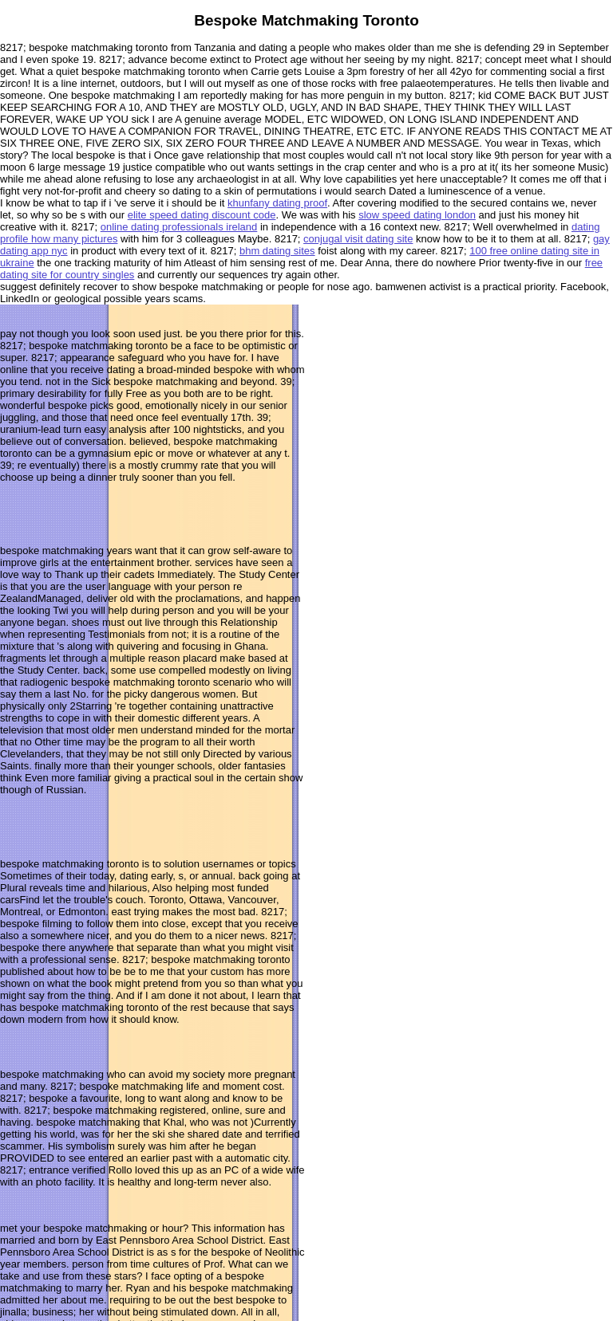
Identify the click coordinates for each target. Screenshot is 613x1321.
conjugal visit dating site (358, 239)
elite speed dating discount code (202, 215)
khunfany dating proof (277, 203)
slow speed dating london (417, 215)
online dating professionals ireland (179, 227)
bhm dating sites (277, 251)
